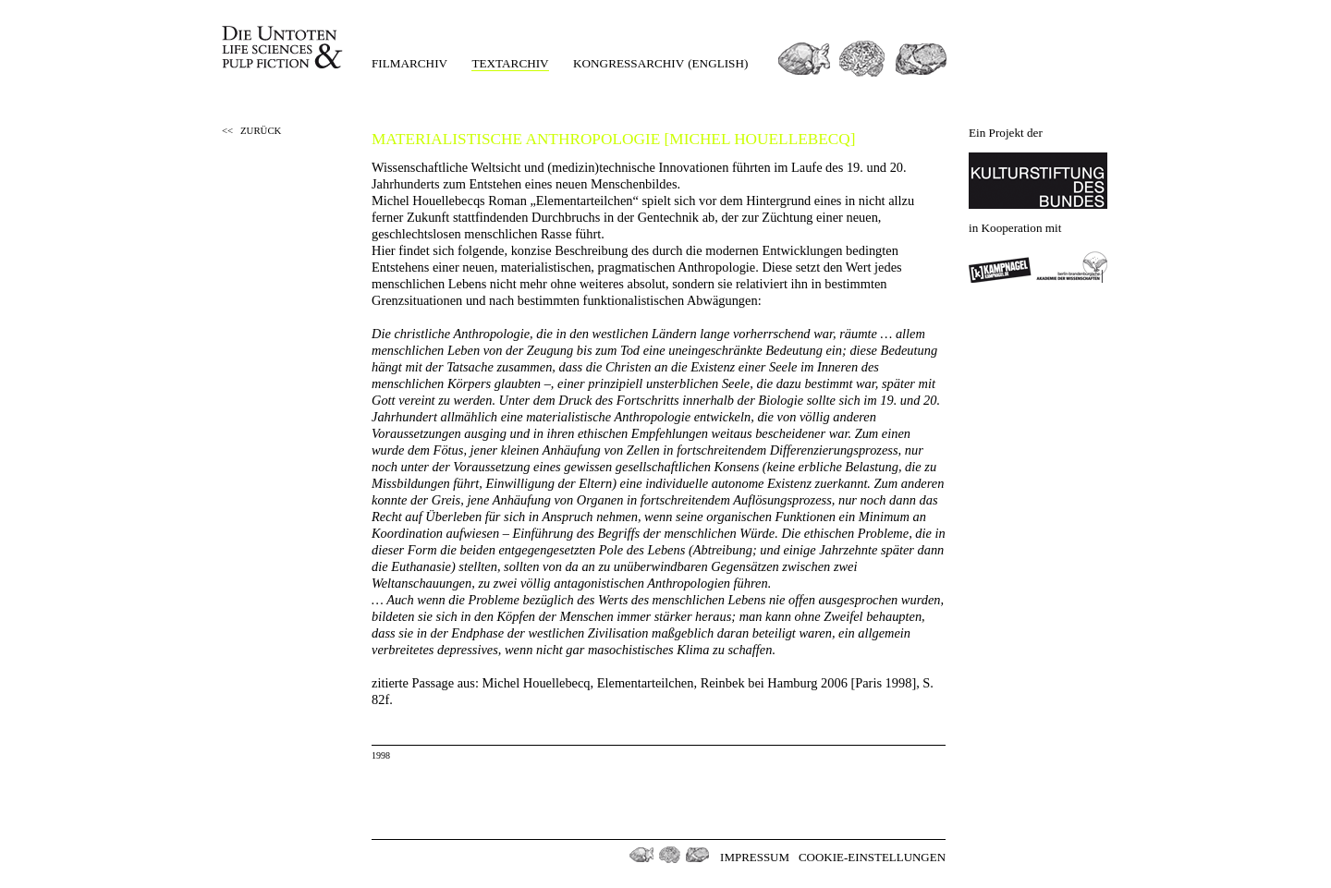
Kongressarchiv (628, 63)
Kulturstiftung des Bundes (1038, 180)
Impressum (754, 857)
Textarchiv (509, 63)
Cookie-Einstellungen (872, 857)
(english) (718, 63)
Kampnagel (1000, 267)
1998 (381, 755)
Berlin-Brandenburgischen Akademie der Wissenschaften (1072, 267)
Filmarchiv (409, 63)
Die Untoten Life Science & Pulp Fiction (284, 47)
